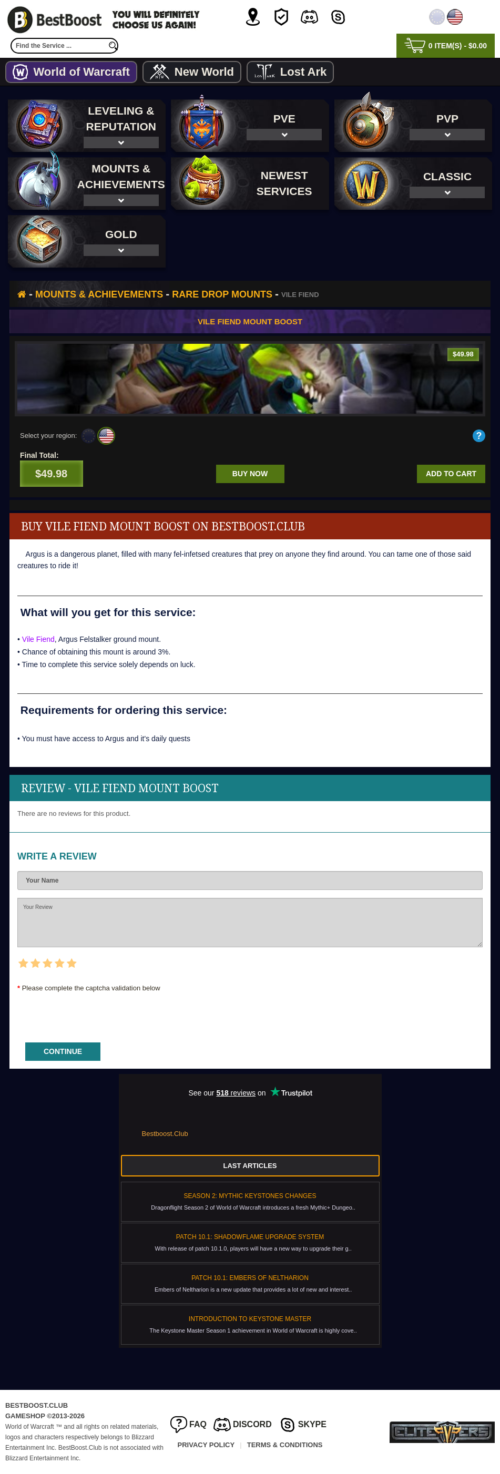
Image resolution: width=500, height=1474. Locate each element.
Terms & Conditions (285, 1445)
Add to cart (451, 473)
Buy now (250, 473)
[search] (113, 46)
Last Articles (250, 1166)
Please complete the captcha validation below (91, 988)
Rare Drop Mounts (222, 294)
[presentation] (97, 1014)
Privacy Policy (206, 1445)
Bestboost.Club (165, 1134)
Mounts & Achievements (99, 294)
